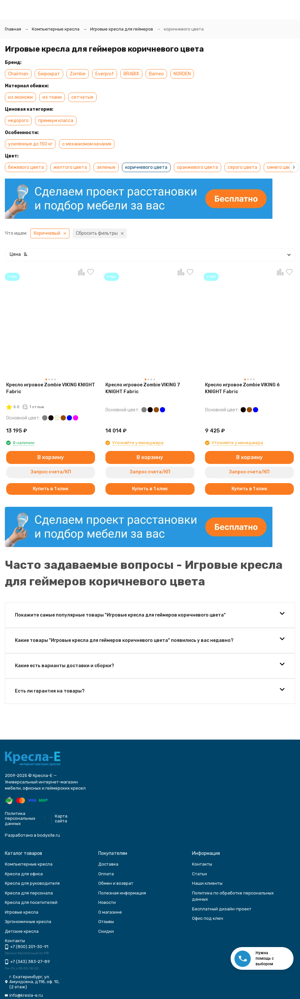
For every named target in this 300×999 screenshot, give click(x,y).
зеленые (106, 167)
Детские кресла (22, 931)
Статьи (199, 873)
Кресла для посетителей (31, 902)
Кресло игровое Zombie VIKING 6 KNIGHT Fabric (242, 388)
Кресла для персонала (29, 893)
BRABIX (131, 74)
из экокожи (20, 97)
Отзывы (106, 921)
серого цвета (242, 167)
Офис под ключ (207, 918)
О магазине (110, 912)
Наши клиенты (207, 883)
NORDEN (182, 74)
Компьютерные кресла (55, 29)
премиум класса (55, 120)
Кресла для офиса (24, 873)
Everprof (104, 74)
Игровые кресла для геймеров (121, 29)
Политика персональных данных (20, 818)
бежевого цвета (26, 167)
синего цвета (281, 167)
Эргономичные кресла (28, 921)
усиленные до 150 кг (30, 144)
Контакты (202, 864)
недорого (18, 120)
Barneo (156, 74)
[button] (293, 167)
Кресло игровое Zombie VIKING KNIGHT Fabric (50, 388)
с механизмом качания (86, 144)
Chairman (18, 74)
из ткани (52, 97)
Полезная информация (122, 893)
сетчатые (82, 97)
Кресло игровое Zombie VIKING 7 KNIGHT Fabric (142, 388)
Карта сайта (61, 819)
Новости (107, 902)
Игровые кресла (21, 912)
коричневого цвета (146, 167)
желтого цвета (70, 167)
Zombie (78, 74)
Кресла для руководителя (32, 883)
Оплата (106, 873)
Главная (13, 29)
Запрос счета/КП (50, 472)
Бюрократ (49, 74)
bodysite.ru (48, 835)
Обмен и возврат (115, 883)
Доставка (108, 864)
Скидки (106, 931)
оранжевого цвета (197, 167)
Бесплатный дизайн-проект (221, 908)
